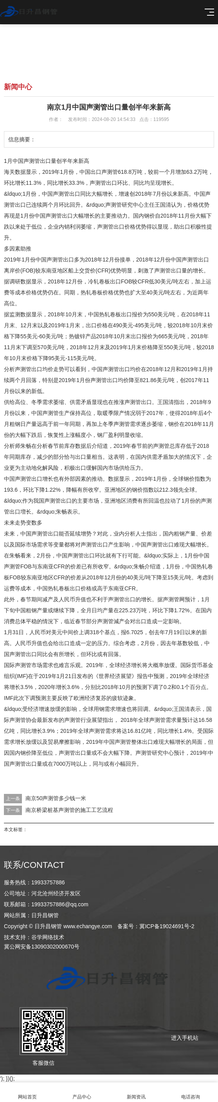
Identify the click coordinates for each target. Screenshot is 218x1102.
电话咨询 (191, 1092)
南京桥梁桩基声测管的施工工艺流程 (69, 810)
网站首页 (27, 1092)
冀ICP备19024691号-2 (166, 926)
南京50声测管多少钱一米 (55, 798)
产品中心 (81, 1092)
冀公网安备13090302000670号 (41, 946)
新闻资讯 (136, 1092)
